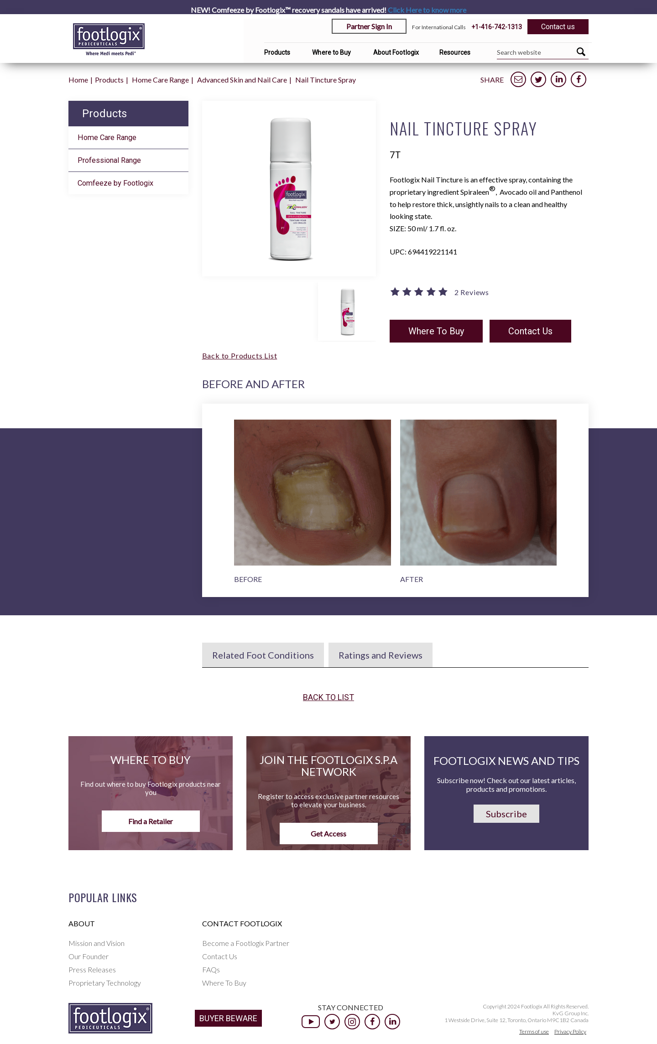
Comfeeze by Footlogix (115, 183)
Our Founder (88, 956)
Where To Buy (436, 331)
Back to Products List (239, 355)
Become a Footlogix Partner (245, 943)
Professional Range (109, 160)
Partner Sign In (369, 26)
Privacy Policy (570, 1031)
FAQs (211, 969)
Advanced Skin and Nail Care (242, 79)
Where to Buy (331, 52)
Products (277, 52)
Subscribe (506, 813)
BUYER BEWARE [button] (228, 1018)
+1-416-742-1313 (496, 27)
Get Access (328, 833)
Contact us (558, 26)
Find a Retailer (150, 821)
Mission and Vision (96, 943)
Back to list (328, 697)
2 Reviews (471, 292)
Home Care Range (160, 79)
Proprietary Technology (104, 982)
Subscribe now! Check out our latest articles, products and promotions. (506, 784)
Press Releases (92, 969)
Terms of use (534, 1031)
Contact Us (530, 331)
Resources (454, 52)
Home (78, 79)
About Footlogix (396, 52)
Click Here (427, 9)
